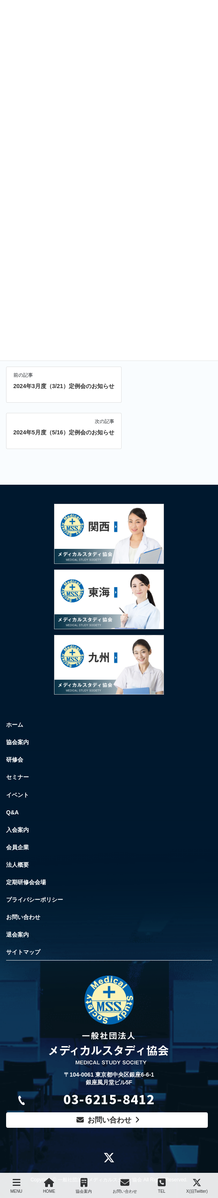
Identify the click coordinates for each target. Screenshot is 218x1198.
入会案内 (17, 830)
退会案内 (17, 934)
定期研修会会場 (26, 882)
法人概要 (17, 864)
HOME (49, 1186)
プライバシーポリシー (34, 899)
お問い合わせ (23, 917)
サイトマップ (23, 952)
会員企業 (17, 847)
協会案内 (17, 742)
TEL (162, 1186)
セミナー (17, 777)
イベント (17, 795)
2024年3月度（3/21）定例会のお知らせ (63, 386)
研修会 (14, 759)
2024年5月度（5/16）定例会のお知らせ (63, 432)
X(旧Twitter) (197, 1186)
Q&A (12, 812)
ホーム (14, 724)
